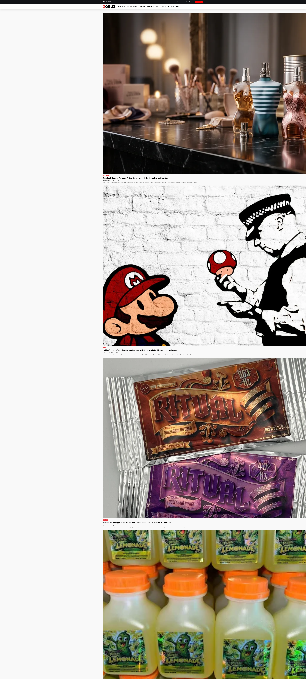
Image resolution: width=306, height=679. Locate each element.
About (177, 1)
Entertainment (132, 6)
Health (149, 6)
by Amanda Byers (106, 180)
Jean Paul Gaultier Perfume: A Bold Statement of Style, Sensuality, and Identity (135, 178)
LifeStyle (164, 6)
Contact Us (199, 1)
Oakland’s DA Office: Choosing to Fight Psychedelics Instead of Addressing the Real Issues (140, 350)
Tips (177, 6)
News (157, 6)
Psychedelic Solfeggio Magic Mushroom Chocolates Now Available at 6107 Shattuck (137, 522)
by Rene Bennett (106, 352)
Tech (172, 6)
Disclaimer (191, 1)
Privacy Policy (184, 1)
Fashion (143, 6)
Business (120, 6)
